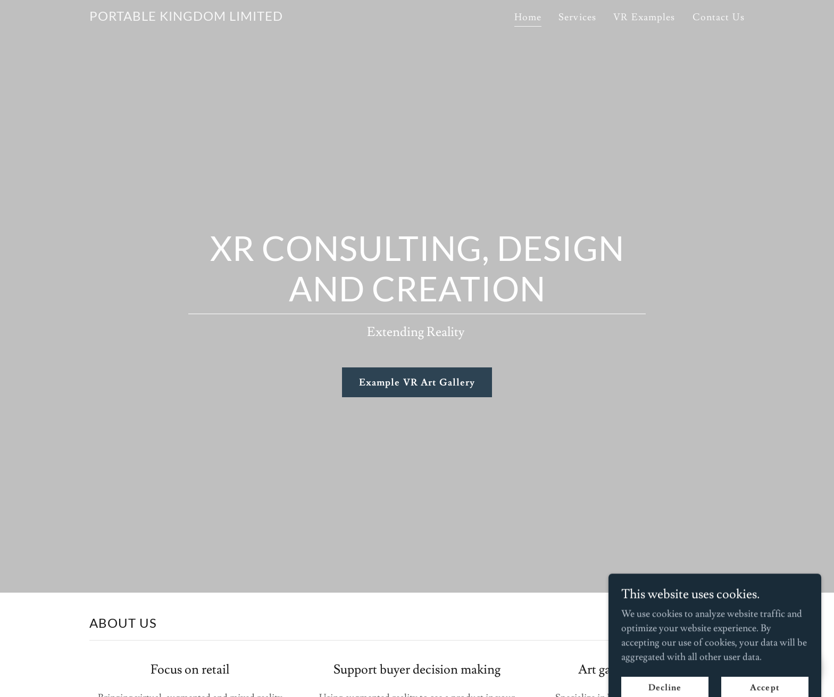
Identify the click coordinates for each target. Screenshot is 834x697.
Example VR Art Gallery (417, 382)
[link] (186, 18)
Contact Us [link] (719, 17)
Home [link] (528, 17)
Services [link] (577, 17)
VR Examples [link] (644, 17)
